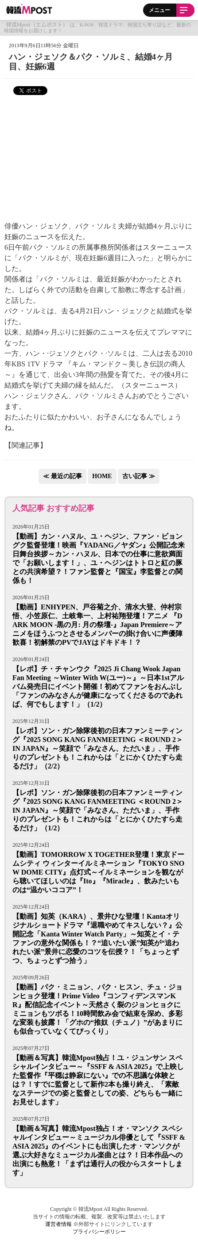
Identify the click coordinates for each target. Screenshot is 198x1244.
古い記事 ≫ (138, 476)
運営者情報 (58, 1224)
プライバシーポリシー (99, 1232)
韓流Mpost (29, 8)
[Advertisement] (99, 158)
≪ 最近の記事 (62, 476)
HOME (102, 476)
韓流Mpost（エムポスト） (37, 25)
